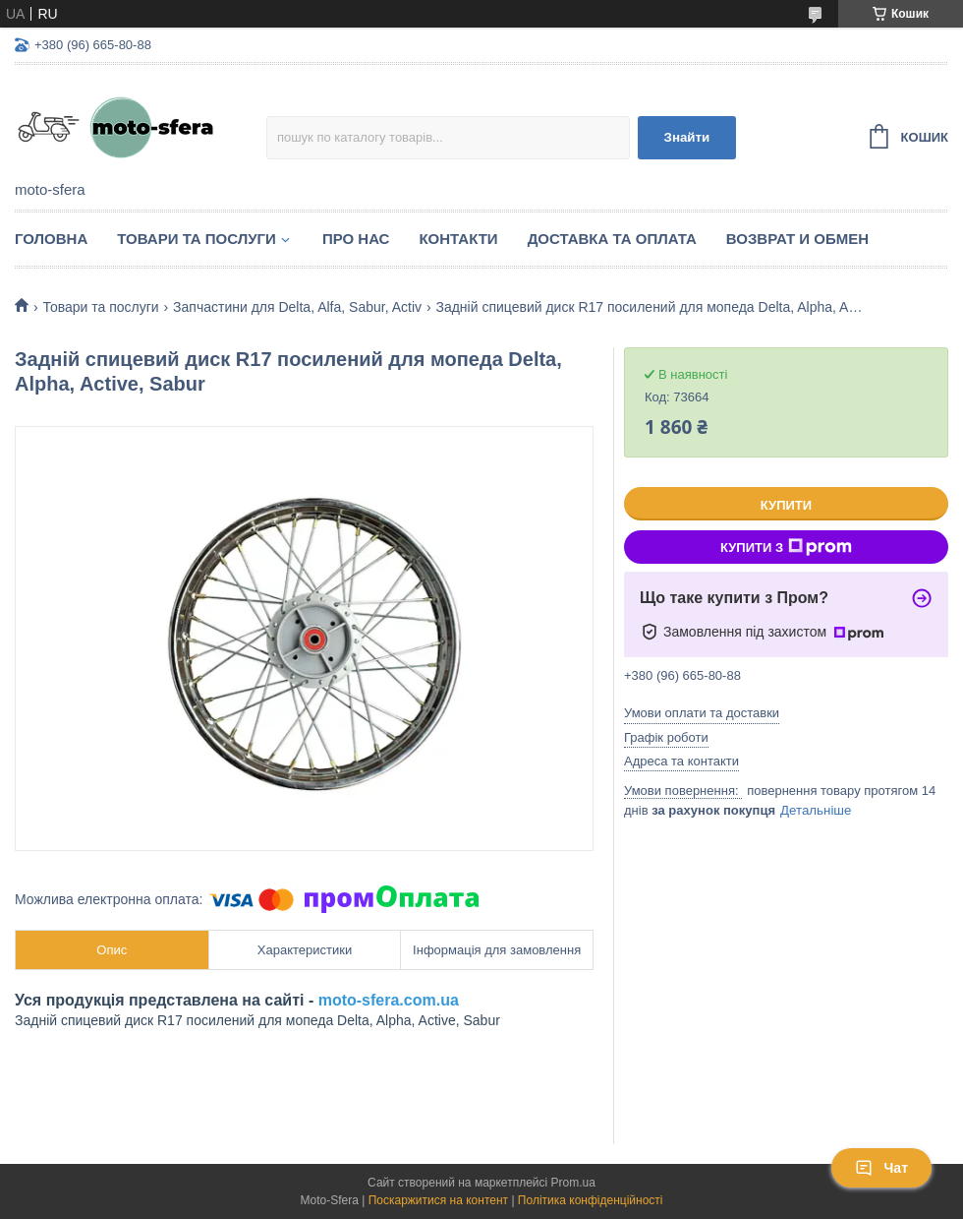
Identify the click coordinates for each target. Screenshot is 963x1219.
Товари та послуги (196, 238)
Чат (881, 1168)
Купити (786, 505)
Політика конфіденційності (590, 1200)
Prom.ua (573, 1182)
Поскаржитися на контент (438, 1200)
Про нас (356, 238)
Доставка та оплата (612, 238)
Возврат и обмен (797, 238)
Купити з (786, 547)
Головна (51, 238)
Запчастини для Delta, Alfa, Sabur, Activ (297, 307)
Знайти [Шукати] (687, 137)
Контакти (458, 238)
